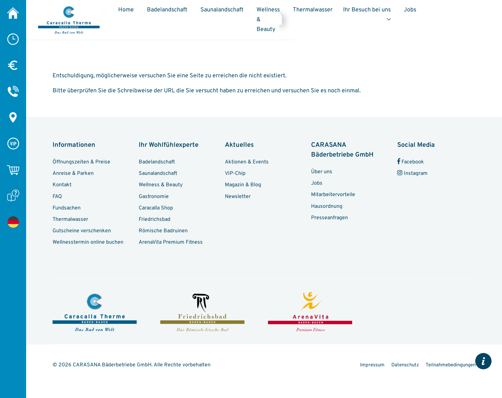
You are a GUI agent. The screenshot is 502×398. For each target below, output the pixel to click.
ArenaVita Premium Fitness (172, 245)
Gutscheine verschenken (83, 232)
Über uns (322, 168)
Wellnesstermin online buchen (90, 245)
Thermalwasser (365, 12)
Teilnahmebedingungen (448, 377)
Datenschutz (461, 367)
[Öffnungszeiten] (13, 39)
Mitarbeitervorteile (334, 192)
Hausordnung (328, 205)
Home (156, 12)
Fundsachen (68, 207)
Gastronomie (154, 195)
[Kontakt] (13, 91)
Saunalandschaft (251, 12)
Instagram (413, 170)
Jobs (467, 12)
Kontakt (62, 183)
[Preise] (13, 65)
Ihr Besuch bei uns (419, 12)
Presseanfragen (331, 217)
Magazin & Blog (244, 183)
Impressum (424, 367)
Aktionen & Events (248, 158)
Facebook (411, 158)
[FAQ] (13, 196)
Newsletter (238, 195)
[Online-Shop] (13, 170)
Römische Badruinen (164, 232)
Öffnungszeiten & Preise (83, 158)
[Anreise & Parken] (13, 117)
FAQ (58, 195)
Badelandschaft (197, 12)
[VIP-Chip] (13, 143)
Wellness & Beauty (300, 17)
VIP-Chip (236, 170)
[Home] (13, 13)
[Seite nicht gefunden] (13, 222)
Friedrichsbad (156, 220)
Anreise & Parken (74, 170)
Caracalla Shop (157, 207)
